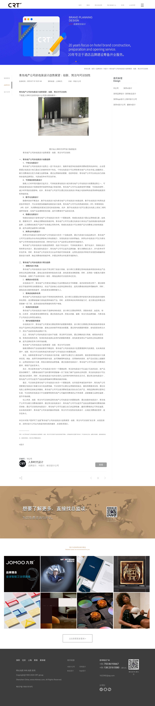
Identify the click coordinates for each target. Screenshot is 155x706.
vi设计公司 (30, 424)
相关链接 (71, 660)
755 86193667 (111, 664)
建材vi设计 (131, 105)
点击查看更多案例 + (77, 638)
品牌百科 (99, 69)
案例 (88, 5)
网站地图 (19, 670)
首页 (80, 5)
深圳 (18, 660)
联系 (122, 5)
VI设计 (106, 69)
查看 (101, 464)
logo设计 (82, 671)
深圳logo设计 (118, 99)
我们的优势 (98, 5)
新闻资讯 (7, 78)
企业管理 (132, 5)
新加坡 (42, 660)
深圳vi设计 (127, 88)
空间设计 (82, 667)
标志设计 (70, 671)
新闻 (33, 670)
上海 (30, 660)
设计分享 (7, 92)
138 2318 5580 (112, 667)
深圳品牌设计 (118, 94)
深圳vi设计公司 (119, 105)
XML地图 (27, 670)
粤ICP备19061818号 (24, 687)
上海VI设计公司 (130, 99)
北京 (24, 660)
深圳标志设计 (130, 94)
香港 (36, 660)
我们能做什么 (111, 5)
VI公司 (29, 459)
